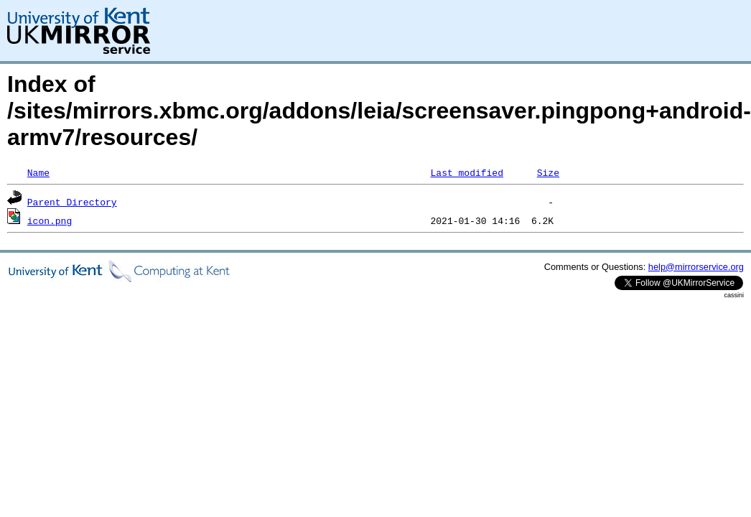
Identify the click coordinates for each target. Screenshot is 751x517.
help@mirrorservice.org (696, 266)
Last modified (466, 172)
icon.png (49, 220)
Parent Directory (72, 201)
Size (548, 172)
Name (38, 172)
